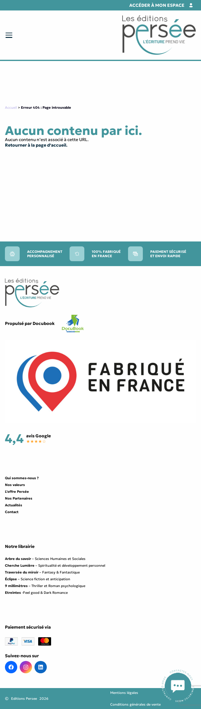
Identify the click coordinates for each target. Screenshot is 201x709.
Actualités (13, 505)
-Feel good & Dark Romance (36, 592)
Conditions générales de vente (135, 704)
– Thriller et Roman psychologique (45, 586)
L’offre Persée (17, 491)
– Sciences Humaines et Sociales (45, 559)
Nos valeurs (15, 485)
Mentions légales (124, 693)
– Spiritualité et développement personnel (55, 565)
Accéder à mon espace (156, 5)
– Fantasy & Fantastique (42, 572)
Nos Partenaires (18, 498)
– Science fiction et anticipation (37, 579)
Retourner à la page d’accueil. (36, 145)
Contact (11, 512)
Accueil (11, 107)
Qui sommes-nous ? (22, 478)
